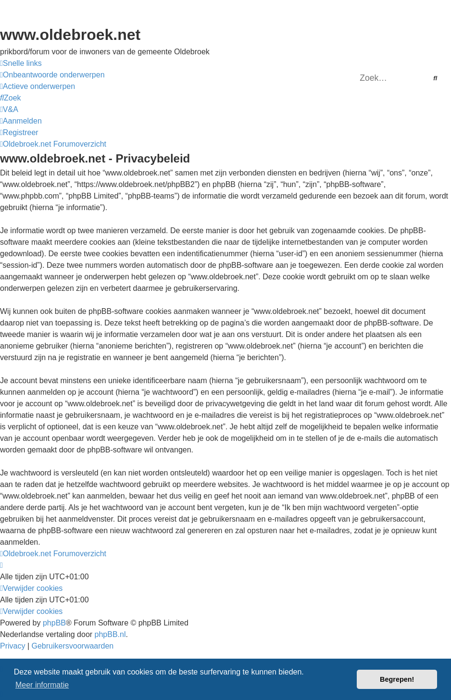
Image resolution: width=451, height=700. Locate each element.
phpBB (54, 623)
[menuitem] (52, 75)
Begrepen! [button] (397, 679)
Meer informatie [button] (42, 685)
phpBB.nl (110, 634)
